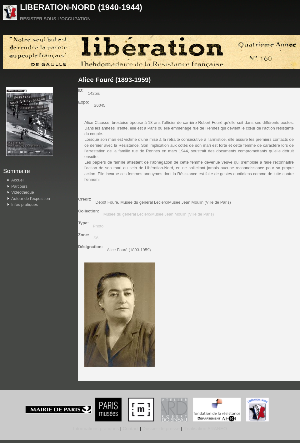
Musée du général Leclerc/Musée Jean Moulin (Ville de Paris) (158, 214)
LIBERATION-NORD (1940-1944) (81, 7)
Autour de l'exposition (30, 198)
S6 (95, 238)
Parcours (19, 186)
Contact (130, 428)
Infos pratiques (24, 204)
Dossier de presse (161, 428)
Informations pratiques (96, 428)
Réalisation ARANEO (204, 428)
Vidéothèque (22, 192)
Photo (98, 226)
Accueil (17, 180)
